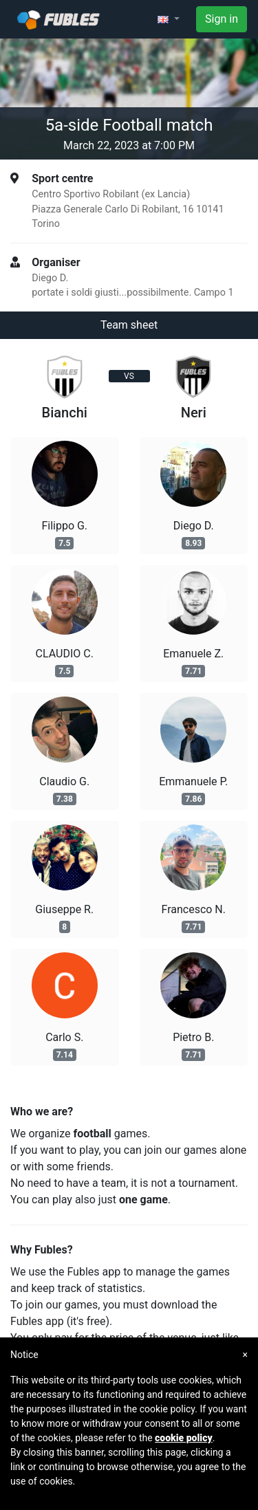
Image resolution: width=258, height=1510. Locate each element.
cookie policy (184, 1437)
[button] (168, 19)
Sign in (221, 18)
